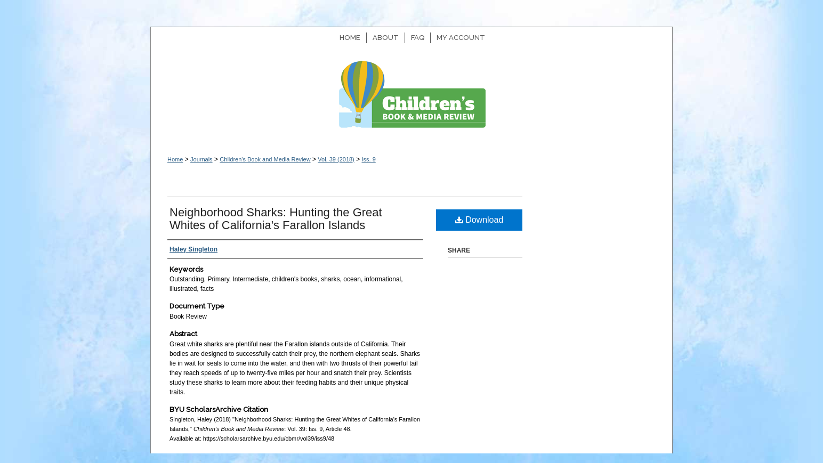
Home (175, 159)
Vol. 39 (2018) (336, 159)
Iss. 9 (368, 159)
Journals (201, 159)
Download (479, 219)
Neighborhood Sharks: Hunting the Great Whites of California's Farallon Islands (276, 219)
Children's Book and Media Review (411, 100)
